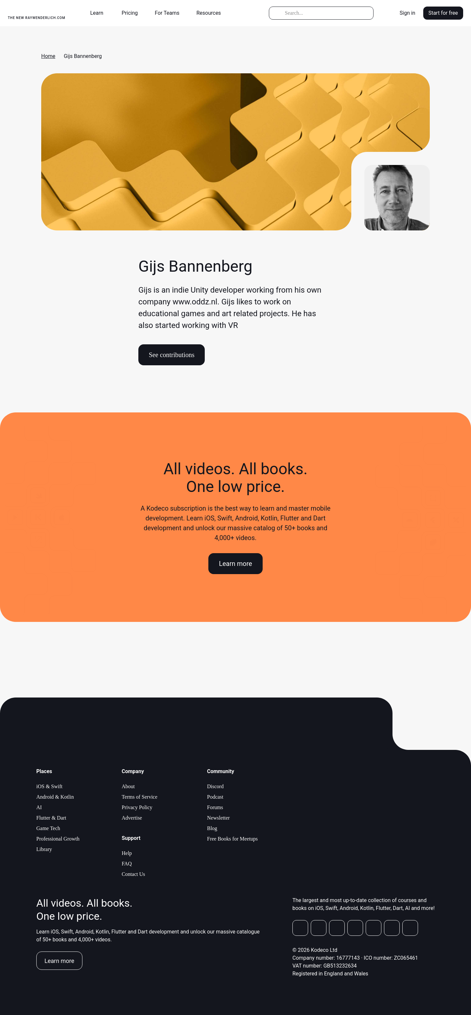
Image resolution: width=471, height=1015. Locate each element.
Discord (215, 786)
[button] (99, 13)
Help (127, 853)
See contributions (171, 354)
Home (48, 56)
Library (44, 849)
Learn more (235, 564)
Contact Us (133, 874)
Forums (215, 807)
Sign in (407, 13)
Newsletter (218, 818)
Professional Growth (57, 839)
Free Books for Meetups (232, 839)
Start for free (443, 13)
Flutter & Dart (51, 818)
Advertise (132, 818)
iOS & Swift (49, 786)
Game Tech (48, 828)
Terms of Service (139, 797)
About (128, 786)
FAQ (127, 863)
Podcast (215, 797)
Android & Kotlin (55, 797)
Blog (212, 828)
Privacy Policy (137, 807)
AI (39, 807)
